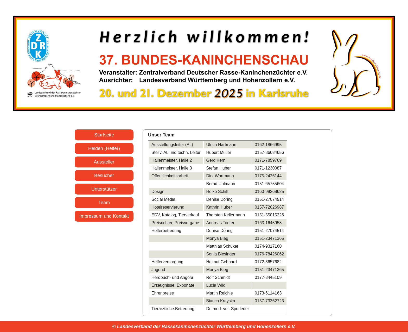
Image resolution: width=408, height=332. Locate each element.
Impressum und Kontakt (104, 216)
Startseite (104, 134)
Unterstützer (104, 189)
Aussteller (104, 162)
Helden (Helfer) (104, 148)
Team (104, 202)
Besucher (104, 175)
